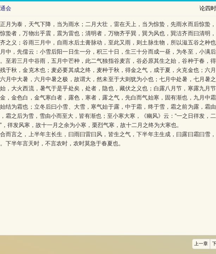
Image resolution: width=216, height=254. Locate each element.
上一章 (201, 243)
